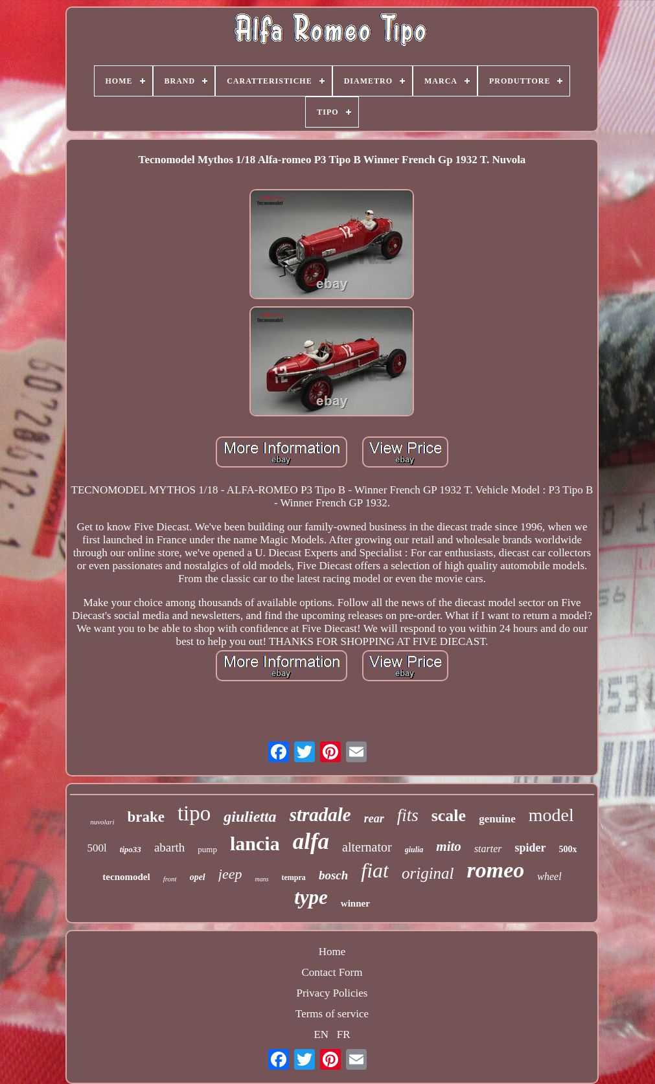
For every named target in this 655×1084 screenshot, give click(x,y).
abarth (169, 847)
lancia (255, 843)
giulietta (250, 816)
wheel (549, 876)
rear (374, 818)
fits (408, 815)
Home (332, 951)
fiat (375, 870)
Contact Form (332, 972)
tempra (294, 877)
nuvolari (102, 822)
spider (530, 847)
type (311, 897)
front (170, 879)
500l (96, 848)
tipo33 (130, 849)
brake (146, 817)
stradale (320, 814)
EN (321, 1034)
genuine (497, 819)
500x (568, 849)
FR (343, 1034)
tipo (194, 813)
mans (261, 879)
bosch (333, 875)
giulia (414, 849)
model (551, 815)
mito (448, 846)
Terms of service (332, 1014)
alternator (367, 847)
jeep (230, 874)
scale (448, 815)
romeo (496, 870)
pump (207, 849)
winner (355, 903)
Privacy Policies (331, 993)
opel (197, 877)
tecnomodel (126, 877)
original (428, 873)
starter (488, 848)
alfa (311, 841)
